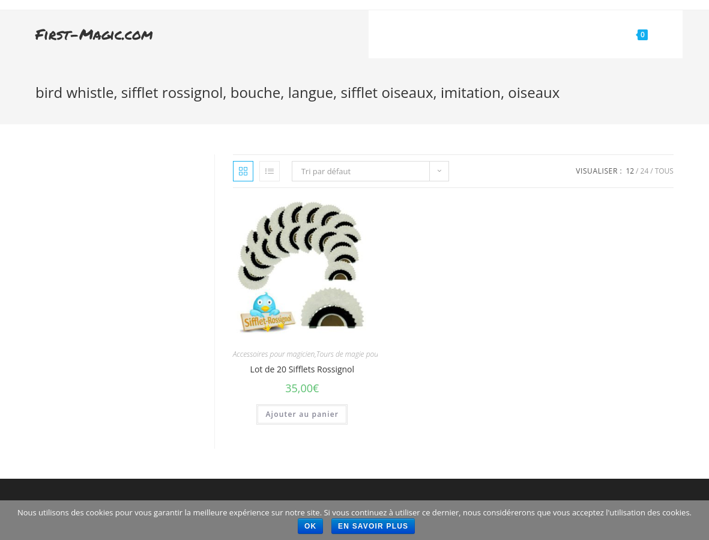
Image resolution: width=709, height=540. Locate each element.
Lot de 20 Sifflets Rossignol (302, 369)
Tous (664, 171)
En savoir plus (373, 526)
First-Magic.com (94, 33)
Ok (310, 526)
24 (645, 171)
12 (630, 171)
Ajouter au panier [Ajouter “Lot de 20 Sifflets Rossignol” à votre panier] (302, 414)
